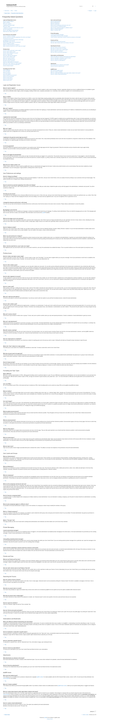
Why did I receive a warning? (9, 60)
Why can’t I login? (6, 26)
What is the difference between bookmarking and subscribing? (63, 56)
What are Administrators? (56, 21)
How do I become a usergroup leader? (58, 26)
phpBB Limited (40, 677)
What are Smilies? (6, 72)
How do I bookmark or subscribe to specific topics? (61, 57)
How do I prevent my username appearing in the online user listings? (17, 37)
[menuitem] (11, 11)
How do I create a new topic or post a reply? (12, 50)
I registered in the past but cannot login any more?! (13, 27)
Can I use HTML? (6, 71)
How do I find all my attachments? (57, 66)
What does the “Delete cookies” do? (10, 31)
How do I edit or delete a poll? (9, 56)
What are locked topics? (8, 78)
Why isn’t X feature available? (57, 71)
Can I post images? (7, 73)
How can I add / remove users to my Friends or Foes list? (62, 42)
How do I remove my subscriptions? (58, 60)
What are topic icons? (7, 80)
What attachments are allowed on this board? (60, 64)
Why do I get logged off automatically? (10, 30)
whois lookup (6, 694)
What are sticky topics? (7, 77)
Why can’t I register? (7, 23)
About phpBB (6, 678)
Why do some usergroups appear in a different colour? (61, 27)
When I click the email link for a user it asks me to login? (14, 46)
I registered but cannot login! (9, 25)
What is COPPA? (6, 22)
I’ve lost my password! (7, 28)
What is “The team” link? (55, 30)
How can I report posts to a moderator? (11, 61)
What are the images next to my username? (12, 42)
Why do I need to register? (8, 21)
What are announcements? (8, 76)
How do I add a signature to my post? (10, 52)
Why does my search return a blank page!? (59, 49)
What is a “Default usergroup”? (57, 28)
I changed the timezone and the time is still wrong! (13, 39)
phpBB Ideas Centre (62, 685)
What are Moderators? (55, 22)
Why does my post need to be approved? (11, 64)
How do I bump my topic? (8, 65)
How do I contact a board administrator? (59, 74)
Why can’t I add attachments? (9, 59)
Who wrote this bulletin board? (57, 70)
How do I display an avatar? (8, 43)
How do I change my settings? (9, 35)
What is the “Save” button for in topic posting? (12, 63)
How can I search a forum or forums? (58, 47)
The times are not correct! (8, 38)
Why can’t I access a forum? (8, 58)
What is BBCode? (6, 70)
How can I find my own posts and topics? (59, 52)
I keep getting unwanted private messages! (59, 35)
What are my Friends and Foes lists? (58, 41)
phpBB (43, 212)
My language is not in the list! (9, 40)
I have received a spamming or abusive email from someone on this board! (66, 37)
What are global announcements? (10, 75)
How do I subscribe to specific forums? (58, 59)
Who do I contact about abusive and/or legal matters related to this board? (65, 72)
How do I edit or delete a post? (9, 51)
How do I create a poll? (7, 54)
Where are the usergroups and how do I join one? (61, 25)
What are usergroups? (55, 23)
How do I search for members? (57, 50)
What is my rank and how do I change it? (11, 44)
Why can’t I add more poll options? (10, 55)
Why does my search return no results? (58, 48)
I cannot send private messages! (57, 34)
